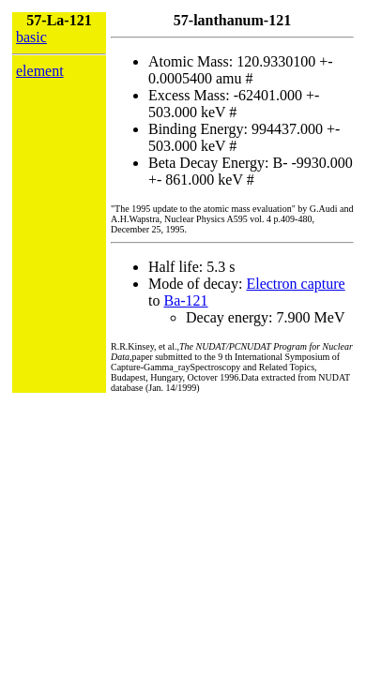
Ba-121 (185, 300)
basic (31, 37)
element (40, 71)
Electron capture (295, 284)
